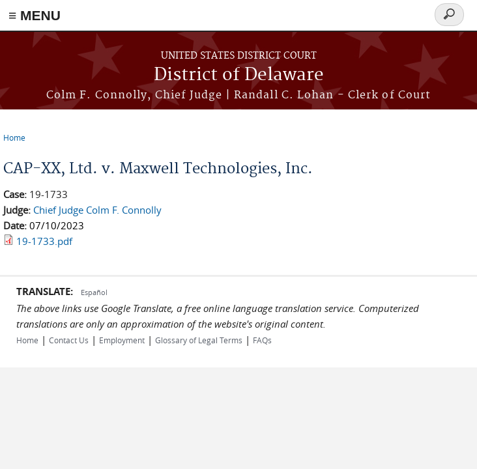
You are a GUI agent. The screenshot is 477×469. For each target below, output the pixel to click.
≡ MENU (34, 15)
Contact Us (69, 340)
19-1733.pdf (44, 241)
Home (14, 137)
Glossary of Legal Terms (198, 340)
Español (94, 292)
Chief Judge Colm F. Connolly (97, 209)
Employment (122, 340)
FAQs (262, 340)
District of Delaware (239, 75)
